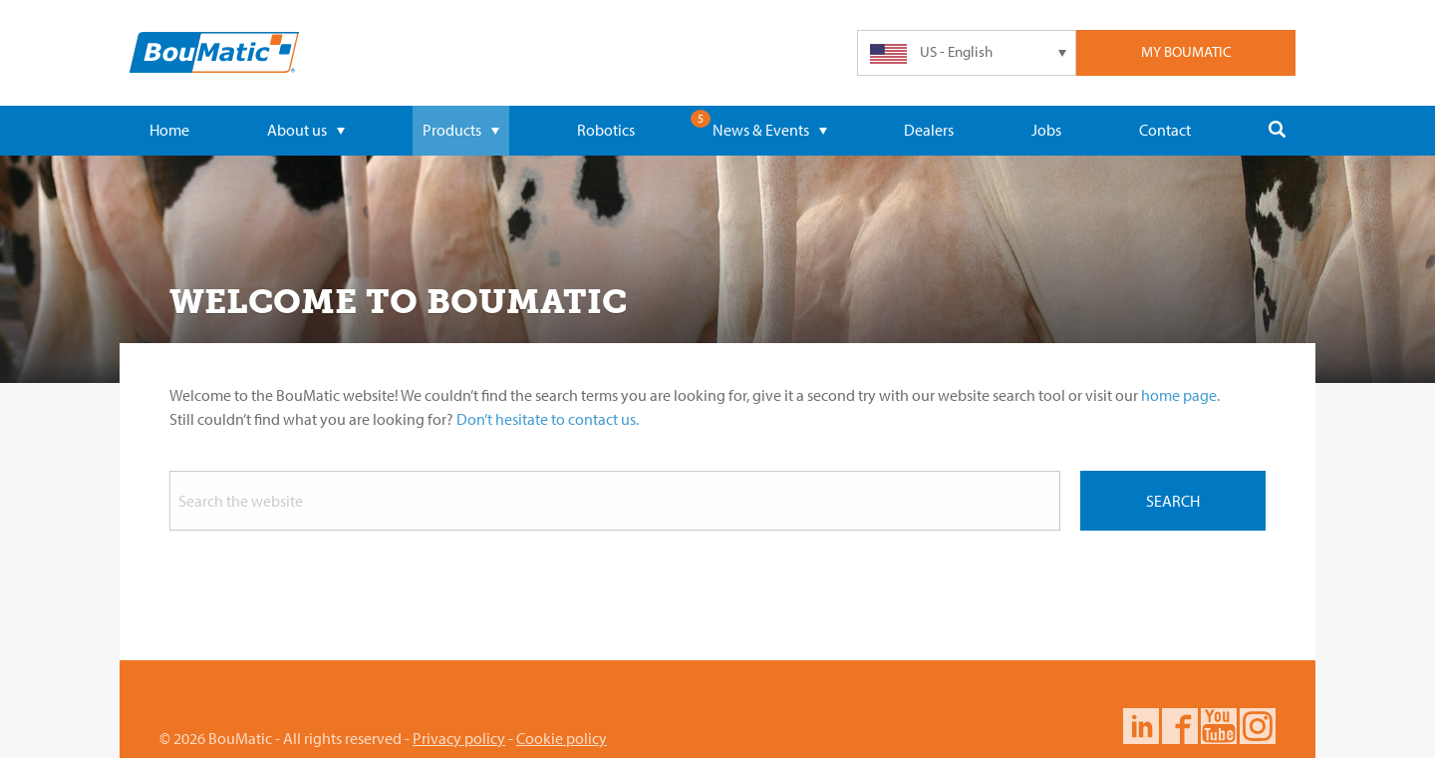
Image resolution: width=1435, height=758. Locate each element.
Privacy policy (459, 738)
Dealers (929, 130)
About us (306, 130)
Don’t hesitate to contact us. (547, 419)
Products (461, 130)
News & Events (770, 130)
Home (169, 130)
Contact (1165, 130)
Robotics (606, 130)
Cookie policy (561, 738)
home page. (1180, 395)
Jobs (1046, 130)
